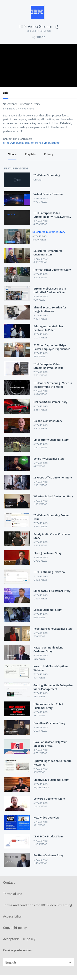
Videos (12, 154)
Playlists (30, 154)
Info (5, 92)
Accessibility (12, 916)
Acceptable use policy (19, 939)
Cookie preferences (17, 950)
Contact (9, 882)
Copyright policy (15, 928)
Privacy (48, 154)
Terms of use (12, 894)
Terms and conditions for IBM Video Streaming (37, 905)
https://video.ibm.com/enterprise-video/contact (32, 143)
